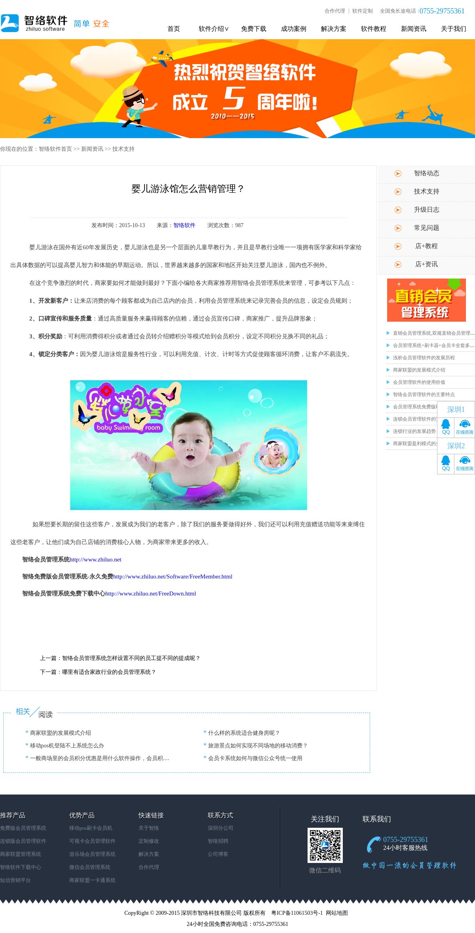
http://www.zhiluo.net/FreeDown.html (150, 593)
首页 (173, 28)
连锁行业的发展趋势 (414, 431)
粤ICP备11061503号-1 (297, 913)
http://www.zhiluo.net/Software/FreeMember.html (172, 576)
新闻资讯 (413, 28)
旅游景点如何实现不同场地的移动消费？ (257, 746)
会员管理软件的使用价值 (419, 382)
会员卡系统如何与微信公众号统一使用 (254, 758)
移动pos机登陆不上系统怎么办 (66, 746)
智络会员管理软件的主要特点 (424, 394)
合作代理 (335, 11)
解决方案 (333, 28)
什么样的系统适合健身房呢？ (243, 733)
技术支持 (123, 149)
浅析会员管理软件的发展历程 (424, 357)
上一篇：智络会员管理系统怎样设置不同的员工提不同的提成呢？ (120, 658)
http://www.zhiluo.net (96, 559)
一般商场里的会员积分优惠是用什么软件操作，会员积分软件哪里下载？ (117, 758)
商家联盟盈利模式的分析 (419, 443)
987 (239, 225)
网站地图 (337, 913)
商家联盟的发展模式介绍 (419, 370)
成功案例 (293, 28)
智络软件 (184, 225)
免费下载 (253, 28)
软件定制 (362, 11)
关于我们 (453, 28)
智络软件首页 (55, 149)
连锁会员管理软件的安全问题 (424, 419)
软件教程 (373, 28)
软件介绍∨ (214, 28)
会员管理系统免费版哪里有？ (424, 407)
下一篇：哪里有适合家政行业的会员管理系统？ (98, 672)
